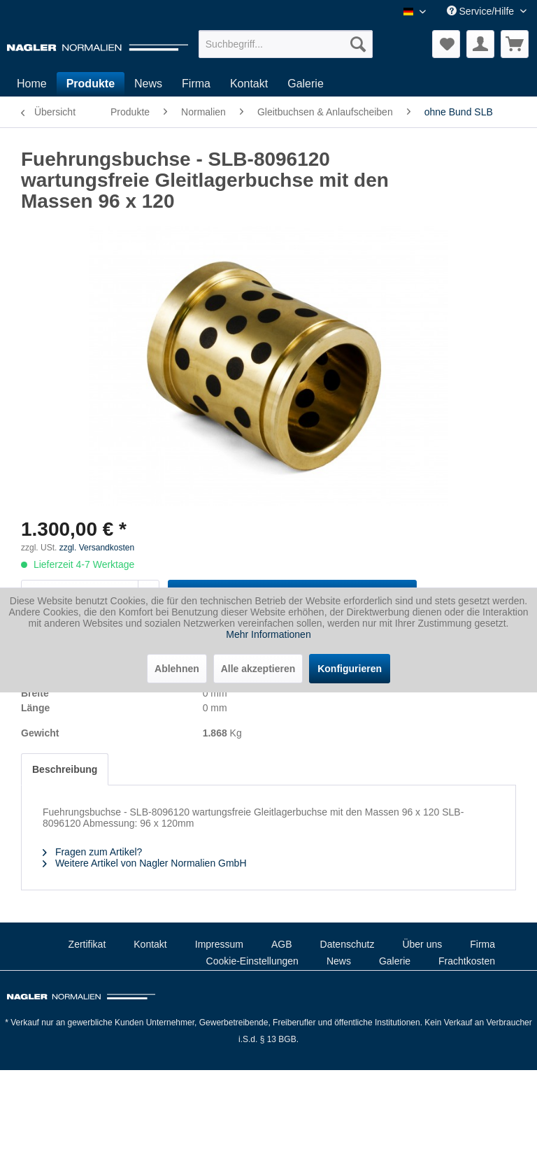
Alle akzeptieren (258, 668)
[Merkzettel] (446, 44)
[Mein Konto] (480, 44)
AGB (281, 944)
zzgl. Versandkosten (96, 548)
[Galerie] (306, 84)
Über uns (422, 944)
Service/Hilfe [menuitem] (482, 11)
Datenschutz (347, 944)
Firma (482, 944)
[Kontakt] (249, 84)
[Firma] (196, 84)
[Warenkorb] (515, 44)
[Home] (32, 84)
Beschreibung (64, 769)
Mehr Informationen (268, 634)
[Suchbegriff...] (286, 44)
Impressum (219, 944)
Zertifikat (87, 944)
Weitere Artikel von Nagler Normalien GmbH (145, 863)
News (339, 961)
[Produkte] (90, 84)
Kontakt (150, 944)
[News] (148, 84)
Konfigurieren (349, 668)
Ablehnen (177, 668)
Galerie (394, 961)
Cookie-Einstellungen (252, 961)
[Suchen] (358, 44)
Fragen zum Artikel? (92, 851)
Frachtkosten (466, 961)
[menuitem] (286, 44)
